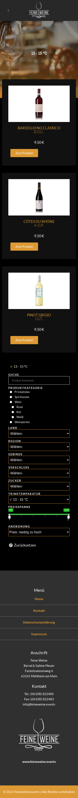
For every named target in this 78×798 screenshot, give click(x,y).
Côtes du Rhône (39, 223)
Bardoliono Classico (39, 130)
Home (39, 599)
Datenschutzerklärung (39, 622)
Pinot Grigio (39, 317)
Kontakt (39, 610)
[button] (24, 153)
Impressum (39, 634)
